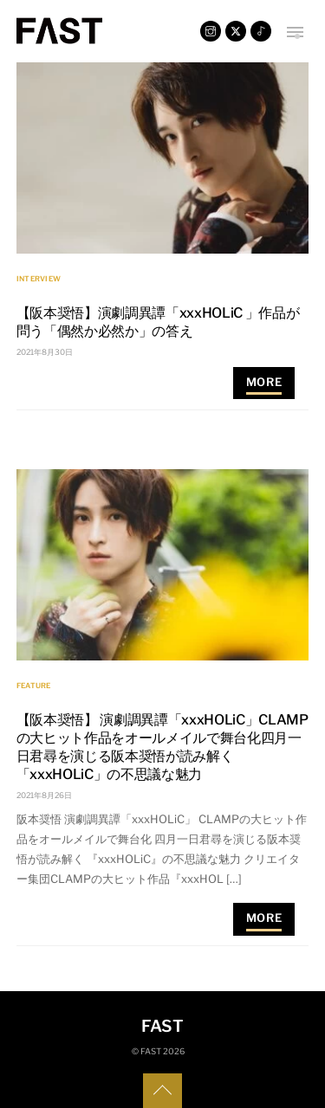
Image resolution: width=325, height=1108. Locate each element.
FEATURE (33, 685)
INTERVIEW (38, 278)
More (264, 382)
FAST (150, 1051)
